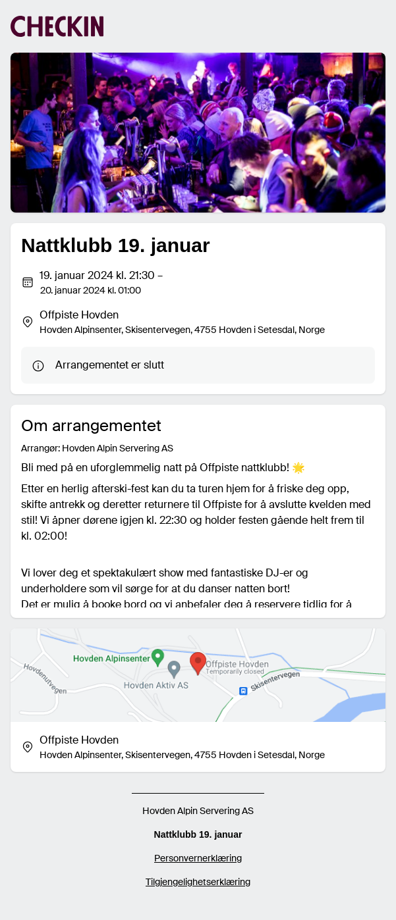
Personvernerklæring (198, 858)
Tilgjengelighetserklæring (198, 882)
